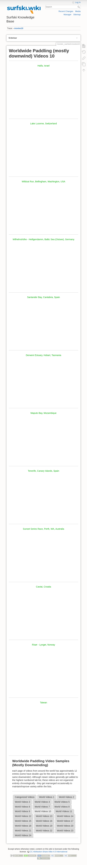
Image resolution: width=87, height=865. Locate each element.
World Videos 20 (65, 825)
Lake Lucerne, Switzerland (43, 123)
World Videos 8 (61, 806)
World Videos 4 (42, 802)
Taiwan (43, 702)
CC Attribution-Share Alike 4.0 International (48, 852)
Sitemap (77, 14)
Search (79, 7)
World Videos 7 (42, 806)
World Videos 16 (44, 821)
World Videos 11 (64, 811)
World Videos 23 (65, 830)
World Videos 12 (23, 816)
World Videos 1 (46, 797)
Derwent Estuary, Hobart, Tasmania (43, 355)
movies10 (18, 28)
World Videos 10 (43, 811)
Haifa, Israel (43, 65)
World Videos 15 (23, 821)
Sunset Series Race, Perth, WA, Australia (43, 529)
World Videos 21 (23, 830)
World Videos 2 (66, 797)
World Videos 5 (61, 802)
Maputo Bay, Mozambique (44, 413)
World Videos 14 (65, 816)
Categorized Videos (24, 797)
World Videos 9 (22, 811)
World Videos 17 (65, 821)
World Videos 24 (23, 835)
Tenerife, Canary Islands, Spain (43, 471)
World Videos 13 (44, 816)
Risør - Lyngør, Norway (43, 644)
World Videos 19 (44, 825)
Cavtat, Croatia (43, 586)
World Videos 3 (22, 802)
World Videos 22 (44, 830)
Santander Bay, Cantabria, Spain (43, 297)
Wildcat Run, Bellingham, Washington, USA (43, 181)
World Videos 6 (22, 806)
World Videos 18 (23, 825)
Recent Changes (66, 11)
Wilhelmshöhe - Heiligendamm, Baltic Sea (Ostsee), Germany (43, 239)
